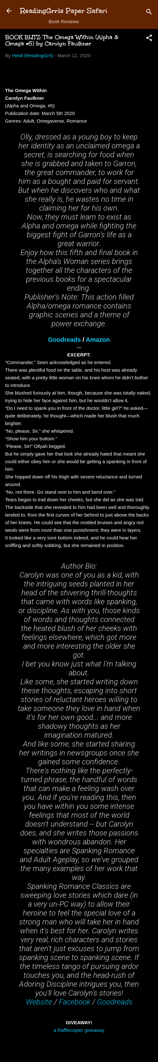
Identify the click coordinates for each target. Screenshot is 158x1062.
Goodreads (64, 339)
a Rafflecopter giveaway (79, 1030)
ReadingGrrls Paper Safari (63, 10)
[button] (149, 39)
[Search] (149, 13)
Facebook (74, 1002)
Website (39, 1002)
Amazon (98, 339)
